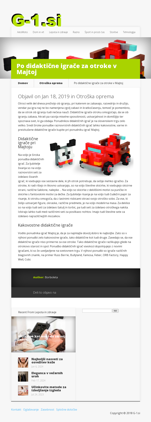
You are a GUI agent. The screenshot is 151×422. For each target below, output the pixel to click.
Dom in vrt (38, 32)
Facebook (68, 292)
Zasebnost (47, 409)
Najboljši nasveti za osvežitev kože (47, 360)
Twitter (74, 292)
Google (62, 292)
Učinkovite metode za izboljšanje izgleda (48, 388)
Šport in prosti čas (95, 32)
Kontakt (16, 409)
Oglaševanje (31, 409)
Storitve (114, 32)
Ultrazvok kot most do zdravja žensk (42, 337)
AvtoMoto (22, 32)
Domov (23, 83)
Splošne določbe (66, 409)
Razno (76, 32)
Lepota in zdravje (58, 32)
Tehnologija (129, 32)
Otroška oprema (50, 83)
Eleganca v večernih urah (47, 374)
